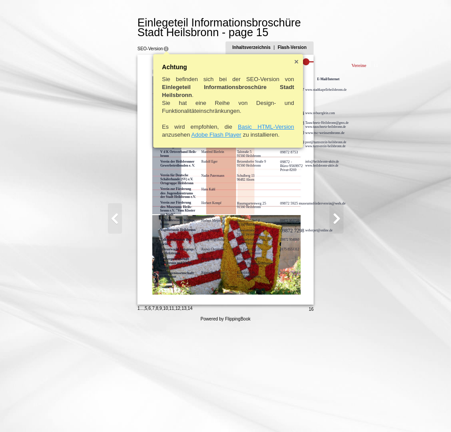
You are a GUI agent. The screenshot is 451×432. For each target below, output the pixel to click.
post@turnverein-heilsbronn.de (289, 142)
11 (135, 412)
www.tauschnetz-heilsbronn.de (289, 127)
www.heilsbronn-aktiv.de (285, 166)
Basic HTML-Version (229, 126)
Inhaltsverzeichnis (288, 47)
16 (347, 412)
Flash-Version (328, 47)
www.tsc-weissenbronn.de (288, 132)
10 (128, 412)
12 (141, 412)
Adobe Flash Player (179, 134)
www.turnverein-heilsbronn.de (289, 146)
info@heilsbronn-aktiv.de (286, 162)
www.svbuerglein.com (283, 113)
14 (153, 412)
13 (147, 412)
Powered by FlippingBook (225, 422)
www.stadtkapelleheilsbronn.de (289, 90)
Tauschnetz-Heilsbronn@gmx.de (290, 123)
